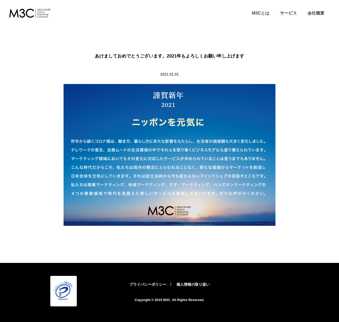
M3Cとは (260, 13)
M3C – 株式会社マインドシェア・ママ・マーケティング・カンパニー (30, 13)
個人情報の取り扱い (193, 284)
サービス (288, 13)
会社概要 (315, 13)
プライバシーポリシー (147, 284)
